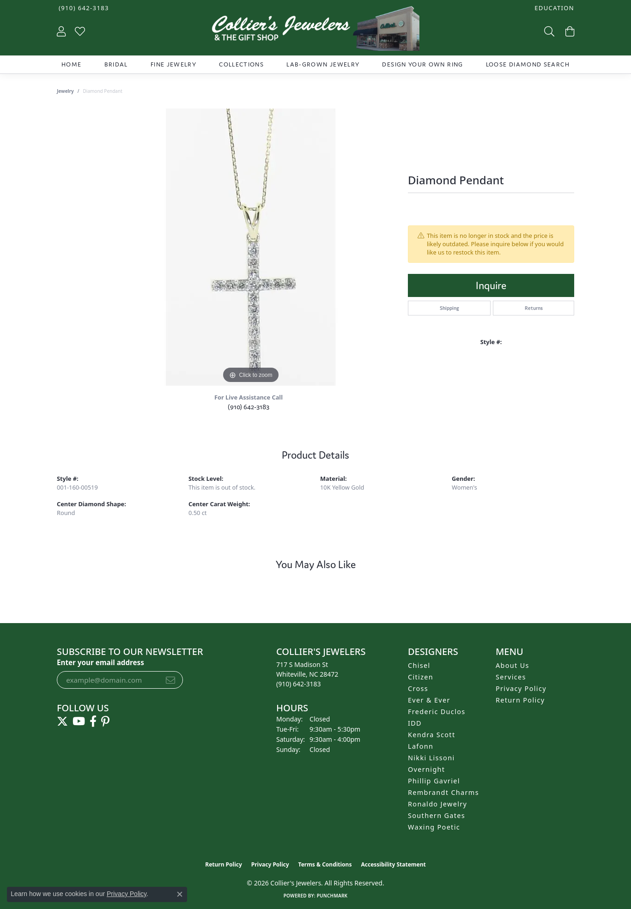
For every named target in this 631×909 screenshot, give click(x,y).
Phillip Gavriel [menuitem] (434, 780)
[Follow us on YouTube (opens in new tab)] (79, 721)
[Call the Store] (298, 683)
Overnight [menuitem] (426, 769)
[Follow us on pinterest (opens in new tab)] (105, 721)
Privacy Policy (521, 688)
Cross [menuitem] (418, 688)
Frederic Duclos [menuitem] (437, 711)
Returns (534, 308)
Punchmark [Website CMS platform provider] (332, 895)
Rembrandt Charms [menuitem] (443, 792)
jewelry (65, 91)
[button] (553, 8)
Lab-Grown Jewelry (322, 64)
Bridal (116, 64)
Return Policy (520, 700)
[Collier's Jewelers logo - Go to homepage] (315, 30)
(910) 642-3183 (248, 406)
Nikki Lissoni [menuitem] (431, 757)
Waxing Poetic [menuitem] (434, 827)
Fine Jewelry (173, 64)
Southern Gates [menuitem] (436, 815)
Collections (241, 64)
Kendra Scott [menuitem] (431, 734)
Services (511, 677)
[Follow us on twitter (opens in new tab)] (62, 721)
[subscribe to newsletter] (170, 680)
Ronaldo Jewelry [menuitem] (437, 804)
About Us (512, 665)
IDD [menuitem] (415, 723)
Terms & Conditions (325, 864)
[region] (250, 247)
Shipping (449, 308)
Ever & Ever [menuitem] (429, 700)
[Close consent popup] (179, 894)
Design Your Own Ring (422, 64)
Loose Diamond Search (528, 64)
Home (71, 64)
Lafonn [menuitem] (420, 746)
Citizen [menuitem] (420, 677)
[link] (83, 8)
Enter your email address (100, 662)
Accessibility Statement (393, 864)
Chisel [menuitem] (419, 665)
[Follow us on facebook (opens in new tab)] (93, 721)
